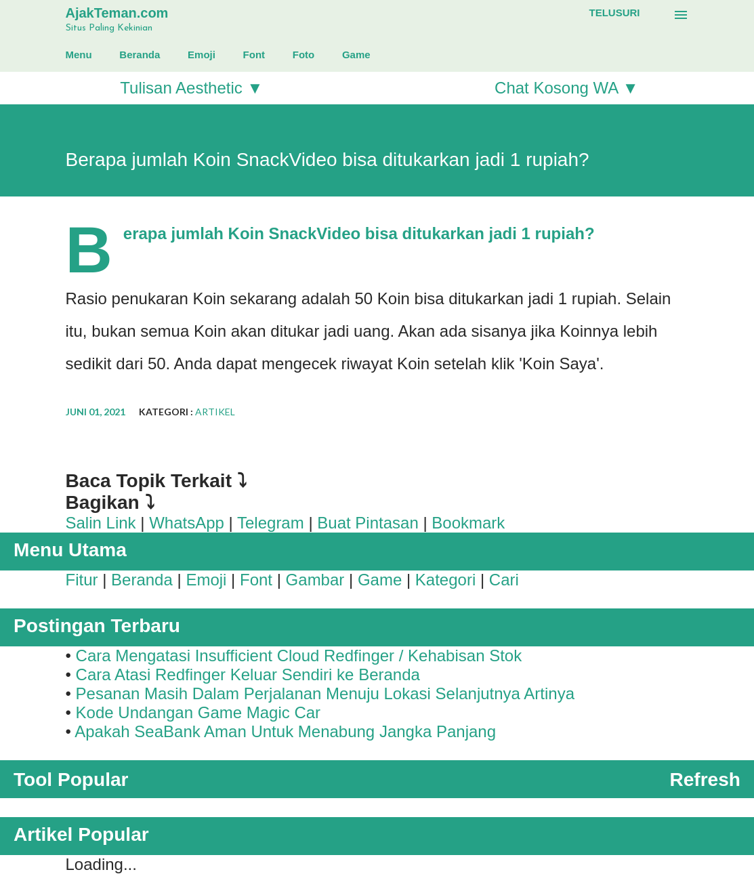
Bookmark (468, 523)
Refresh (704, 779)
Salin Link (101, 523)
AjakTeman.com (117, 12)
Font (254, 54)
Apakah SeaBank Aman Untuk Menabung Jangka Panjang (285, 731)
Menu (79, 54)
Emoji (201, 54)
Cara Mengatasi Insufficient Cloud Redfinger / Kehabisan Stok (299, 655)
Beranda (139, 54)
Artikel (215, 411)
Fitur (82, 579)
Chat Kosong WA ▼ (566, 88)
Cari (504, 579)
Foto (303, 54)
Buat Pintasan (367, 523)
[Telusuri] (614, 13)
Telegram (270, 523)
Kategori (445, 579)
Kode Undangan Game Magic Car (198, 712)
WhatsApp (186, 523)
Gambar (315, 579)
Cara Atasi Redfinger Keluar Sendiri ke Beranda (248, 674)
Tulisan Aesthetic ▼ (191, 88)
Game (356, 54)
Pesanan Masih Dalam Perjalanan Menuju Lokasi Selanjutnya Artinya (325, 693)
